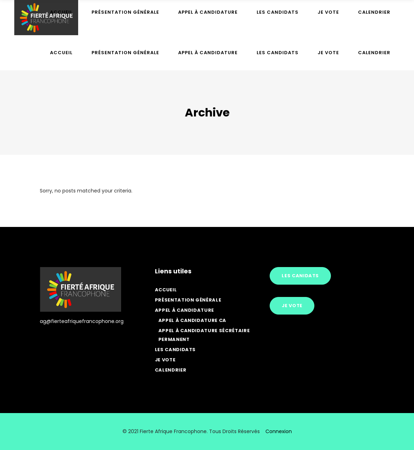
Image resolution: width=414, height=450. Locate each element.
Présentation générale (188, 300)
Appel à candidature (184, 310)
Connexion (278, 431)
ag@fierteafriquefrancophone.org (82, 321)
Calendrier (171, 370)
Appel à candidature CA (192, 320)
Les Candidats (175, 349)
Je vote (165, 359)
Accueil (166, 289)
